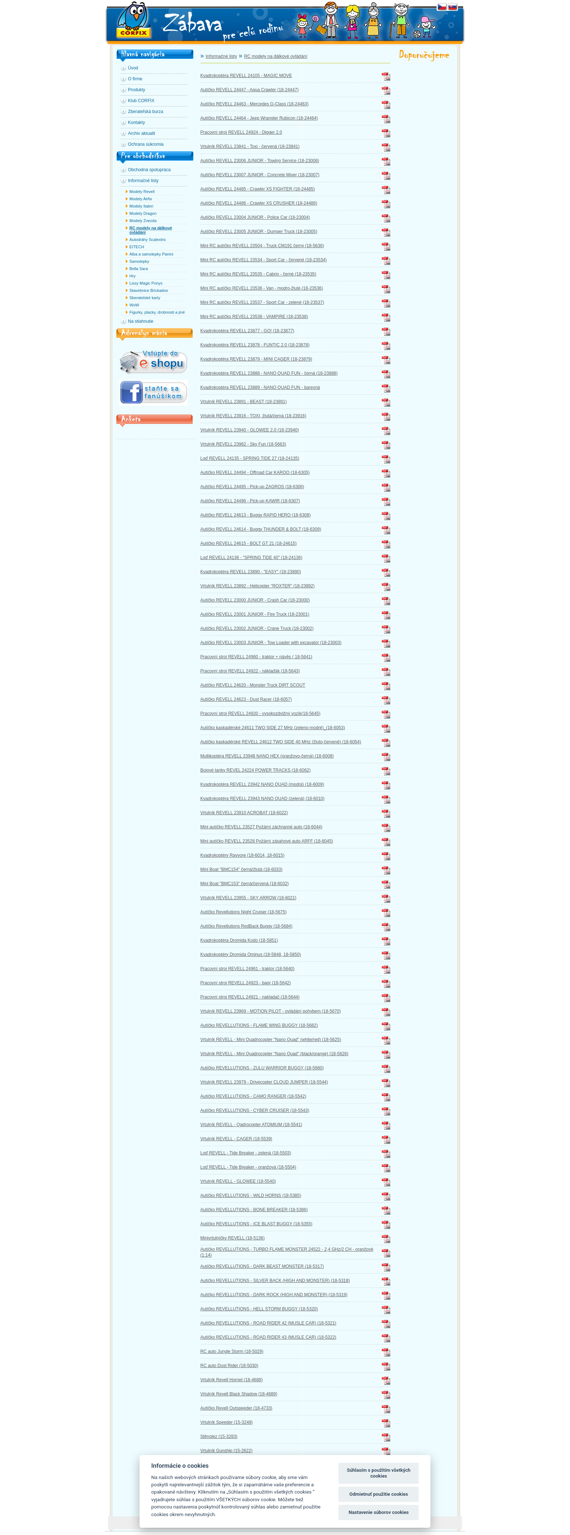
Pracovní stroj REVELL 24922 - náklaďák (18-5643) (250, 671)
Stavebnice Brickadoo (148, 290)
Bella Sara (138, 268)
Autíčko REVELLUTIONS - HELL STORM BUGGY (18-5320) (259, 1308)
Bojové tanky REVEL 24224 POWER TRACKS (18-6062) (255, 770)
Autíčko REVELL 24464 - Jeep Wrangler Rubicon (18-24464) (259, 118)
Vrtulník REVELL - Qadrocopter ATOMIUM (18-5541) (251, 1124)
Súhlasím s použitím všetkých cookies (378, 1473)
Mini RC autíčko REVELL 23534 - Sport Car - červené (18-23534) (263, 259)
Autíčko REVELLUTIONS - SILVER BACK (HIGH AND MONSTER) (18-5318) (275, 1280)
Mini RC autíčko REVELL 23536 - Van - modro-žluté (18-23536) (261, 288)
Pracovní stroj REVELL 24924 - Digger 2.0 (241, 132)
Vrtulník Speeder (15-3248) (226, 1422)
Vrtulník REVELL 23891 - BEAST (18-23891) (243, 401)
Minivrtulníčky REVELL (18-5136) (232, 1238)
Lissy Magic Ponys (145, 283)
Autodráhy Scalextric (147, 239)
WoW (134, 305)
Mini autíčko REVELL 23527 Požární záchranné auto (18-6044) (261, 826)
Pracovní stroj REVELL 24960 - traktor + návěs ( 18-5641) (256, 656)
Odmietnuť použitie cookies (378, 1494)
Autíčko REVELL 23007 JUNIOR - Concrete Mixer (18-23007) (260, 174)
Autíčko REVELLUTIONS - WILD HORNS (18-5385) (250, 1195)
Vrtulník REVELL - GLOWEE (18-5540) (238, 1181)
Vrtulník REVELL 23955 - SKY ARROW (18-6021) (248, 897)
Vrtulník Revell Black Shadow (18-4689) (238, 1394)
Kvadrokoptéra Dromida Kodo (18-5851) (239, 940)
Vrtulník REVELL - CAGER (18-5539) (236, 1138)
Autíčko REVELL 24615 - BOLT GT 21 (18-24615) (248, 543)
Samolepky (139, 261)
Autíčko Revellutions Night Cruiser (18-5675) (243, 912)
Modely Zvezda (143, 220)
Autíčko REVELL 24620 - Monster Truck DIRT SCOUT (252, 685)
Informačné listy (221, 56)
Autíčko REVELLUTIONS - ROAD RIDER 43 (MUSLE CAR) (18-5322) (268, 1337)
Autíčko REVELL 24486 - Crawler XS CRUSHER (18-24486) (258, 203)
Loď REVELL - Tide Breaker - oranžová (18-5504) (248, 1167)
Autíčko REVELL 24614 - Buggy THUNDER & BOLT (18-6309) (260, 529)
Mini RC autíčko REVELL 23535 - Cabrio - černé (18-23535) (258, 274)
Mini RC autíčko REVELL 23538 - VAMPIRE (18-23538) (254, 316)
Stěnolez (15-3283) (218, 1436)
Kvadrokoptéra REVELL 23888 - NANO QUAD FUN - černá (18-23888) (269, 373)
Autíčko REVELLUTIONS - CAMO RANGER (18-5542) (253, 1096)
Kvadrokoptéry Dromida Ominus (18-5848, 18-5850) (250, 954)
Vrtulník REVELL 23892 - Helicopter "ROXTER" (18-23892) (257, 585)
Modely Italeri (141, 206)
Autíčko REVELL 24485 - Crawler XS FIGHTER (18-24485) (257, 189)
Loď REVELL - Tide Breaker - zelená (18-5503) (245, 1153)
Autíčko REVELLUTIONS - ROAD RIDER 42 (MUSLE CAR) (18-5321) (268, 1323)
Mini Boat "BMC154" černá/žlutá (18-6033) (241, 869)
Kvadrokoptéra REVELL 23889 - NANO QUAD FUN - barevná (260, 387)
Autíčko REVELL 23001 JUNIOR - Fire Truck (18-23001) (254, 614)
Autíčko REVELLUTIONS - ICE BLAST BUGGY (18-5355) (256, 1223)
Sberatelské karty (144, 298)
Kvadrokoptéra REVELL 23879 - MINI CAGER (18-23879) (256, 359)
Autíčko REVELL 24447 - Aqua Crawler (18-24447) (249, 89)
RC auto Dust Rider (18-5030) (229, 1365)
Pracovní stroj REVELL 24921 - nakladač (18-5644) (250, 997)
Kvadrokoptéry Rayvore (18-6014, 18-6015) (242, 855)
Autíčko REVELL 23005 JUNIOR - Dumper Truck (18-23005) (258, 231)
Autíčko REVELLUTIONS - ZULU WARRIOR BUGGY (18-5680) (262, 1067)
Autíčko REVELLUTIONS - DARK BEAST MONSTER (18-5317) (262, 1266)
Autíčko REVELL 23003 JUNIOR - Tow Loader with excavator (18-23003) (270, 642)
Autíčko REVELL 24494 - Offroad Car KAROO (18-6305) (255, 472)
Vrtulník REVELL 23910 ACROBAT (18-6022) (244, 812)
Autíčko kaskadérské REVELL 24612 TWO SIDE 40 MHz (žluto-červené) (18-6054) (280, 741)
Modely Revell (141, 191)
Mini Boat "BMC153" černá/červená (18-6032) (244, 883)
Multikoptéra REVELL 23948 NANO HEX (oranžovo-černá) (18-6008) (267, 756)
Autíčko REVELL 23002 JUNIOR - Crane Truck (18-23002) (257, 628)
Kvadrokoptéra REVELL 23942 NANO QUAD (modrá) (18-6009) (262, 784)
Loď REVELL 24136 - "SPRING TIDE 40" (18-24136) (251, 557)
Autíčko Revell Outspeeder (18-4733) (236, 1408)
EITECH (136, 247)
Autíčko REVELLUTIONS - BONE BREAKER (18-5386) (254, 1209)
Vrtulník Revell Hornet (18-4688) (231, 1379)
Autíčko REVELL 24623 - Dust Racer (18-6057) (246, 699)
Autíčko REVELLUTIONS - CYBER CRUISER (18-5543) (254, 1110)
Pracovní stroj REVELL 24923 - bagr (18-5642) (245, 982)
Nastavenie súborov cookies (379, 1512)
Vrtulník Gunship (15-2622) (226, 1450)
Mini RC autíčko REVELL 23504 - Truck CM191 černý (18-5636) (262, 245)
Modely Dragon (143, 213)
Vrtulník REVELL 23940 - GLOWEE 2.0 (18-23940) (249, 430)
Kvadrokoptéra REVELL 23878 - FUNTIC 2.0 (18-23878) (254, 344)
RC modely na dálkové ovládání (150, 230)
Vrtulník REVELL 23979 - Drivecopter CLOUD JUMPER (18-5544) (264, 1082)
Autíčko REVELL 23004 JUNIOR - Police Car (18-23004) (255, 217)
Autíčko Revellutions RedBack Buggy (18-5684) (246, 926)
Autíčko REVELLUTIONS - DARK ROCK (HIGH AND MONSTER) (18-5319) (274, 1294)
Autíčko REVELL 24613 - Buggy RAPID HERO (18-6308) (255, 515)
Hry (132, 276)
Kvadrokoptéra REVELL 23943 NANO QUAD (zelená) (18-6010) (262, 798)
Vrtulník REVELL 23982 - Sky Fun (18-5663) (243, 444)
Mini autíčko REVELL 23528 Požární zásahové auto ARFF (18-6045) (266, 841)
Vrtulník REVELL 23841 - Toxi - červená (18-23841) (250, 146)
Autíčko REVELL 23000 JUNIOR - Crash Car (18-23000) (255, 600)
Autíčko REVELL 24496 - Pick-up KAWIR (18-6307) (250, 500)
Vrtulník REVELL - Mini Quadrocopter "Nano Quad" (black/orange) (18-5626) (274, 1053)
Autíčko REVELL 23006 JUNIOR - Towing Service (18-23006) (259, 160)
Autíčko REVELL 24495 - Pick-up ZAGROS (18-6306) (252, 486)
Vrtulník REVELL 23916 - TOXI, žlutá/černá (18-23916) (253, 415)
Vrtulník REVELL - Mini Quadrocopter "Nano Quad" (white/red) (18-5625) (270, 1039)
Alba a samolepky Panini (151, 254)
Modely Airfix (140, 199)
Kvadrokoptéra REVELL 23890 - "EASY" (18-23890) (250, 571)
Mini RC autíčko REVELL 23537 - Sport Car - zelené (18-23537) (262, 302)
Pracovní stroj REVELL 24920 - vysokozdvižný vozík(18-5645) (260, 713)
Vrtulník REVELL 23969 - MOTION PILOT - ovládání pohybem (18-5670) (270, 1011)
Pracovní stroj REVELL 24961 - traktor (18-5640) (247, 968)
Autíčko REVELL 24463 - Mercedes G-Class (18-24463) (254, 104)
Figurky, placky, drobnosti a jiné (157, 312)
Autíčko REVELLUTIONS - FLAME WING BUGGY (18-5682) (259, 1025)
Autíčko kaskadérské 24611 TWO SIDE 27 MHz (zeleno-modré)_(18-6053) (272, 727)
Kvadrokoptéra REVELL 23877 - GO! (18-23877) (247, 330)
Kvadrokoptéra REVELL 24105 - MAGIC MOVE (246, 75)
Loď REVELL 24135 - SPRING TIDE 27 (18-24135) (249, 458)
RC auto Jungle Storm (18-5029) (231, 1351)
